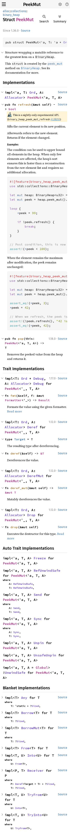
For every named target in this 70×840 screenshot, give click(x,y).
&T (42, 453)
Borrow (27, 713)
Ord (66, 42)
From (25, 748)
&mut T (10, 492)
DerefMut (35, 476)
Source (25, 30)
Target (19, 439)
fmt (13, 395)
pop (21, 338)
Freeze (40, 558)
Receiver (35, 770)
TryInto (34, 815)
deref (15, 453)
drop (14, 527)
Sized (35, 706)
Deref (32, 427)
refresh (24, 104)
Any (24, 697)
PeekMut (32, 4)
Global (42, 667)
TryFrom (34, 795)
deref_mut (18, 488)
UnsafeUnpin (45, 655)
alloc (6, 11)
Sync (38, 619)
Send (38, 594)
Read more (14, 411)
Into (31, 755)
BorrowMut (30, 728)
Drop (31, 515)
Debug (38, 378)
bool (12, 109)
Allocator (14, 97)
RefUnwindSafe (47, 570)
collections (18, 11)
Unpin (39, 643)
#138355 (55, 119)
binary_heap (11, 15)
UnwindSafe (15, 672)
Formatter (13, 400)
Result (44, 400)
